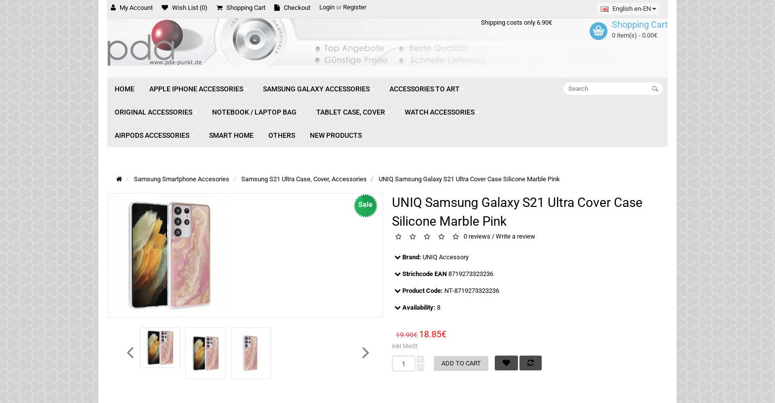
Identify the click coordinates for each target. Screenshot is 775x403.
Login (327, 7)
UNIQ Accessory (446, 257)
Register (354, 7)
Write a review (515, 237)
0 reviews (477, 237)
